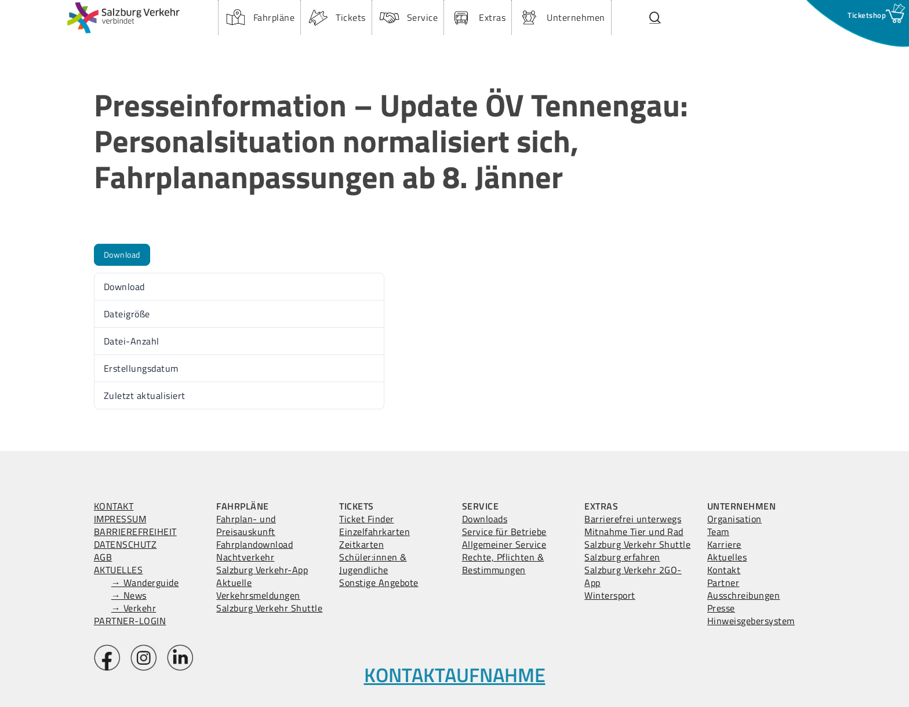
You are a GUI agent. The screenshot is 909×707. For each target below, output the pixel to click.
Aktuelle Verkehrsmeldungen (258, 589)
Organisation (734, 519)
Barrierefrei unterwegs (632, 519)
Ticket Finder (366, 519)
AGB (103, 557)
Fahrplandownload (254, 544)
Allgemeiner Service (504, 544)
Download (122, 254)
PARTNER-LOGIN (130, 621)
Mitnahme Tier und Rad (633, 532)
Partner (723, 582)
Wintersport (609, 595)
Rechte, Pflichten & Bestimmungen (503, 563)
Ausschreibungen (743, 595)
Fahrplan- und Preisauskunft (246, 525)
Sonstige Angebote (379, 582)
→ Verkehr (134, 608)
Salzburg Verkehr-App (262, 570)
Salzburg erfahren (622, 557)
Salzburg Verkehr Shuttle (269, 608)
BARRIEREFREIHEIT (135, 532)
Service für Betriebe (504, 532)
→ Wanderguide (145, 582)
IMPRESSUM (120, 519)
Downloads (485, 519)
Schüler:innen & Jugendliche (373, 563)
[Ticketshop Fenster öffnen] (867, 15)
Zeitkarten (361, 544)
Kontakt (724, 570)
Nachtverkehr (245, 557)
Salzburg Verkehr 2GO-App (633, 576)
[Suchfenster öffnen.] (656, 18)
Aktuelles (727, 557)
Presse (721, 608)
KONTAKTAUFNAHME (455, 675)
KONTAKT (114, 506)
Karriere (724, 544)
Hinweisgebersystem (751, 621)
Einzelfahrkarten (374, 532)
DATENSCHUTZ (125, 544)
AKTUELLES (118, 570)
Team (718, 532)
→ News (129, 595)
